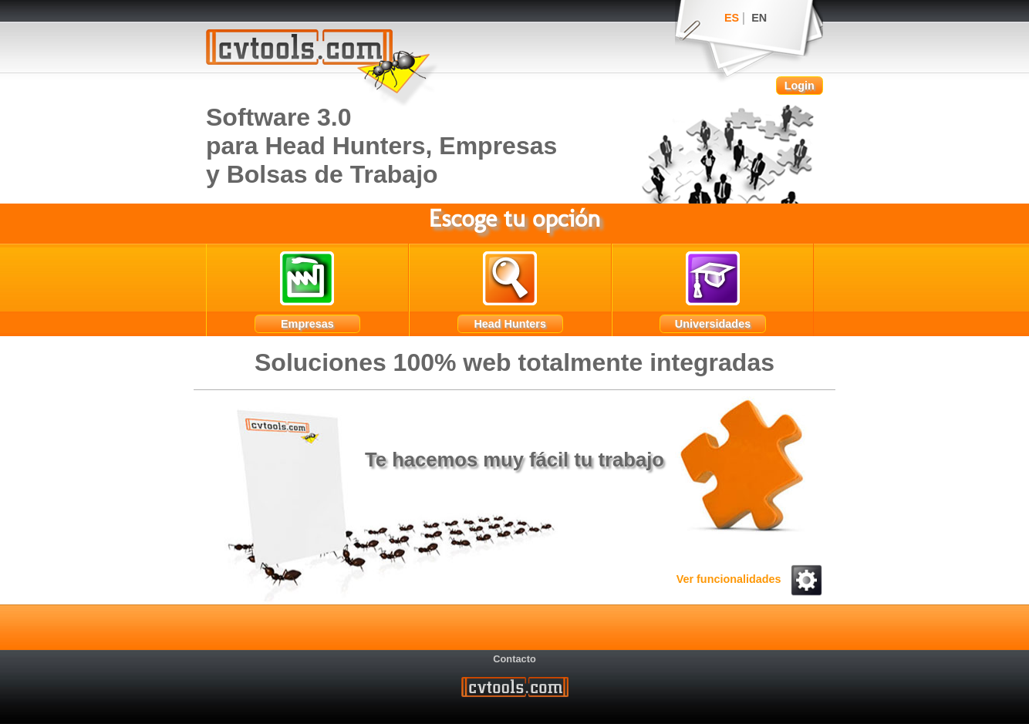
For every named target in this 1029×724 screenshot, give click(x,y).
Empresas (307, 324)
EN (759, 18)
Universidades (713, 324)
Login (799, 85)
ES (731, 18)
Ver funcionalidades (749, 579)
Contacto (514, 658)
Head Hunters (510, 324)
